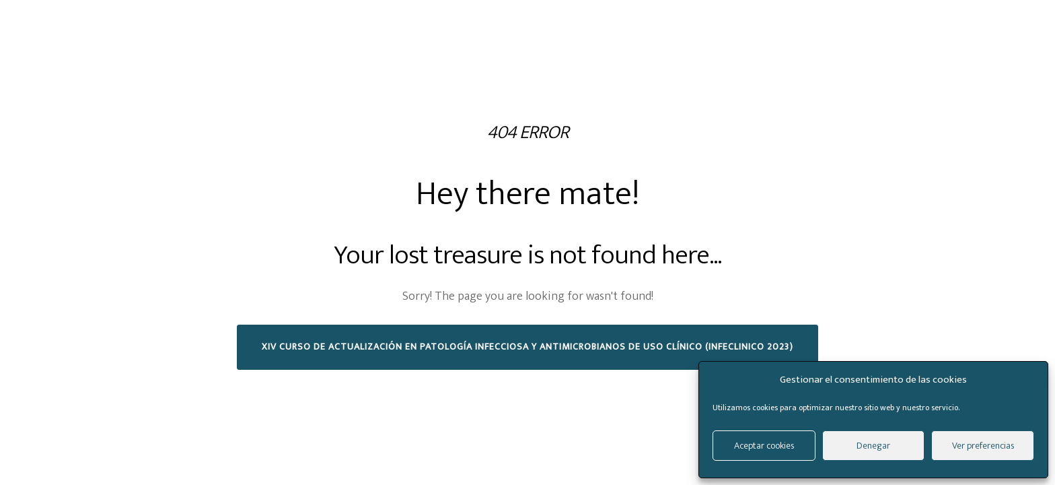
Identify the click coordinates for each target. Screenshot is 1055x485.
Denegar (873, 445)
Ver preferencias (983, 445)
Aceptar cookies (764, 445)
